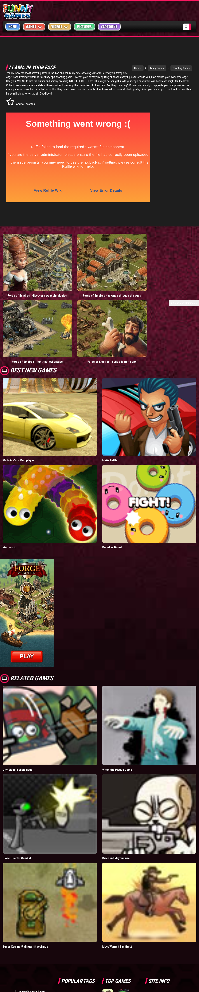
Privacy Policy (161, 915)
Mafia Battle (110, 372)
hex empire (85, 931)
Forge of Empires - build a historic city (174, 265)
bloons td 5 (67, 931)
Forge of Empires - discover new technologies (25, 265)
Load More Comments (184, 274)
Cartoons (109, 26)
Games (116, 68)
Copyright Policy (162, 907)
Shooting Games (159, 68)
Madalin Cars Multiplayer (18, 372)
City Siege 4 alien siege (17, 681)
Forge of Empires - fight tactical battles (124, 265)
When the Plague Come (117, 681)
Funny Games (135, 68)
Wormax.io (9, 459)
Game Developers (162, 932)
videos (65, 906)
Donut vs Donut (112, 459)
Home (12, 26)
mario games (82, 906)
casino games (69, 914)
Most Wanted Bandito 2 (117, 858)
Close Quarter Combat (17, 770)
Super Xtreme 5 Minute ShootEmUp (25, 858)
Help (154, 924)
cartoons (85, 923)
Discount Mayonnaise (116, 770)
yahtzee (87, 914)
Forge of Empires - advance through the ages (74, 265)
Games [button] (34, 26)
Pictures (84, 26)
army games (68, 923)
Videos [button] (59, 26)
